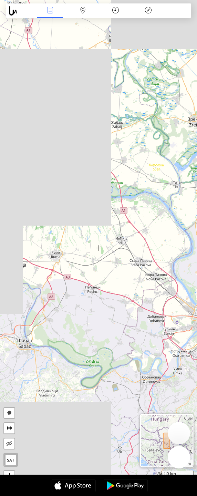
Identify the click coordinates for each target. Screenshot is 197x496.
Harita (82, 11)
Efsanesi (148, 11)
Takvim (115, 11)
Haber (49, 11)
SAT (11, 460)
